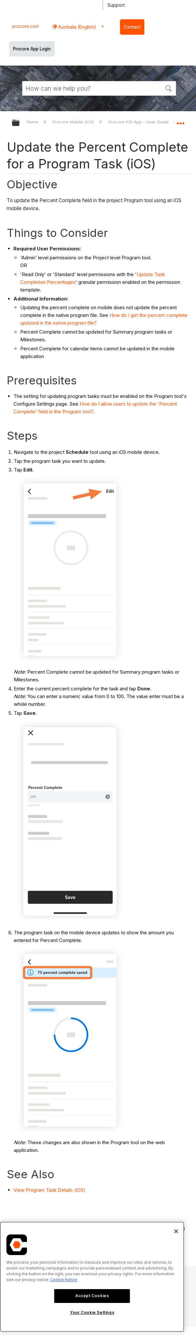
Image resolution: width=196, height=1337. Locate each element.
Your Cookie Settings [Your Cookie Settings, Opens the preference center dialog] (92, 1312)
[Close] (176, 1231)
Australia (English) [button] (76, 27)
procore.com (25, 26)
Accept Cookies (92, 1295)
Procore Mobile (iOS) (74, 121)
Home (33, 121)
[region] (92, 1277)
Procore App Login (32, 48)
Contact (132, 27)
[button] (168, 87)
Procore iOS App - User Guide (139, 121)
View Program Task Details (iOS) (49, 1190)
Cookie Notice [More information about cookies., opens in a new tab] (63, 1279)
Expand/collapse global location (180, 120)
